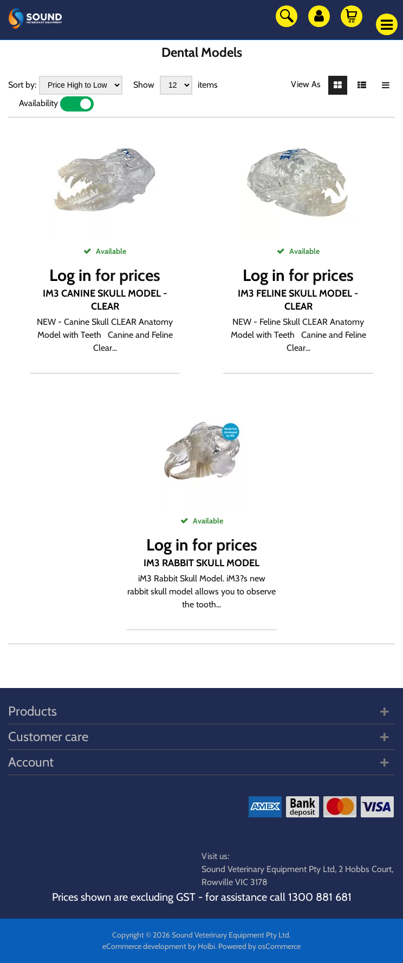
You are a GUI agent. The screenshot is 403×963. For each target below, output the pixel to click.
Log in (70, 275)
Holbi (206, 946)
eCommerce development (144, 946)
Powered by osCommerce (259, 946)
